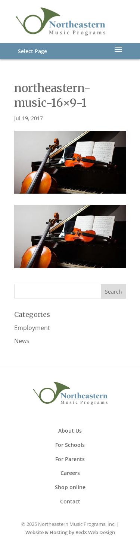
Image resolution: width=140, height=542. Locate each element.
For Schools (70, 444)
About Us (70, 430)
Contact (70, 501)
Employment (32, 328)
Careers (70, 472)
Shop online (70, 487)
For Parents (70, 459)
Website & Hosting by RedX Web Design (70, 532)
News (21, 341)
